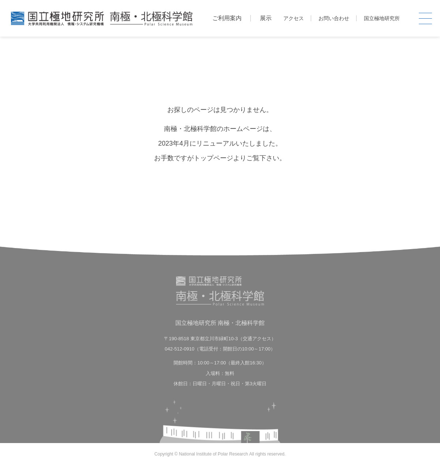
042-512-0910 (179, 349)
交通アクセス (257, 338)
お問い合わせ (333, 18)
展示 (266, 18)
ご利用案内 (227, 18)
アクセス (293, 18)
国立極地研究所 (382, 18)
